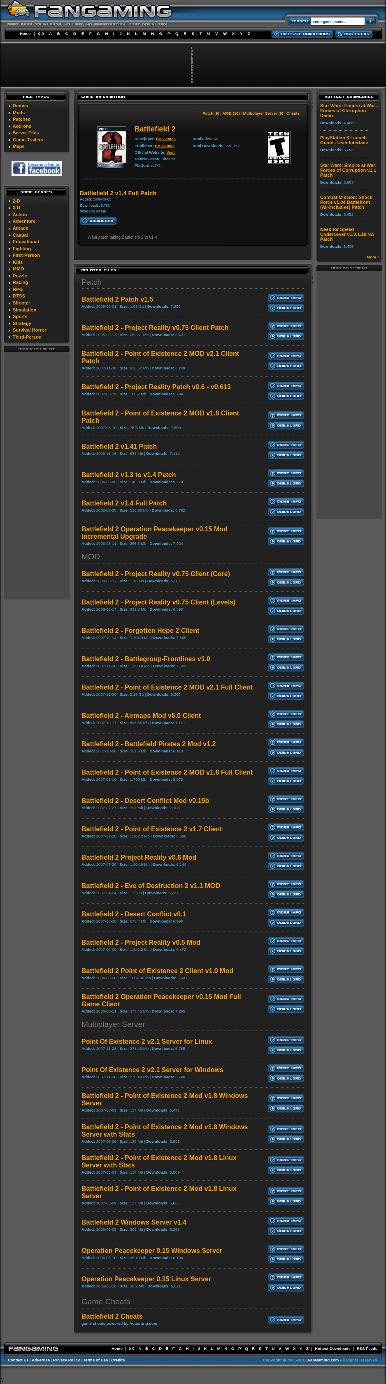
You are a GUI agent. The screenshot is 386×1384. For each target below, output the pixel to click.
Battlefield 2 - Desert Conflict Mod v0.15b (145, 800)
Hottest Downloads (333, 1348)
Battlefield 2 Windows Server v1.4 (133, 1222)
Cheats (293, 113)
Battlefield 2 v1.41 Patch (119, 446)
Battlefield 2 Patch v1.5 (117, 299)
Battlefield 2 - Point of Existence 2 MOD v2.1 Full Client (167, 687)
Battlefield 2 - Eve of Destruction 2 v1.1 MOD (150, 885)
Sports (20, 316)
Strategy (22, 323)
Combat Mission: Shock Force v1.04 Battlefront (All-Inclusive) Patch (346, 202)
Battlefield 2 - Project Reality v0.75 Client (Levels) (158, 602)
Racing (20, 282)
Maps (19, 146)
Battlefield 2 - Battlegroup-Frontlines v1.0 (145, 658)
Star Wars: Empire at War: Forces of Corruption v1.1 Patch (348, 170)
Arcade (20, 228)
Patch (91, 282)
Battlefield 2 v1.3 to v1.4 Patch (128, 474)
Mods (19, 112)
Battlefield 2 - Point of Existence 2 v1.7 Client (151, 829)
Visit (171, 152)
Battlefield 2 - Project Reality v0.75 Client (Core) (155, 573)
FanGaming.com (323, 1360)
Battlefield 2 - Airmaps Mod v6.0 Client (141, 715)
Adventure (24, 221)
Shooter (21, 302)
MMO (18, 268)
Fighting (22, 248)
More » (373, 257)
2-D (16, 200)
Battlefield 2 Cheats (111, 1316)
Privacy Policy (66, 1360)
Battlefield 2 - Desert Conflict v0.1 (133, 914)
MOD (90, 556)
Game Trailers (28, 139)
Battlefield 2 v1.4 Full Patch (124, 503)
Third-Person (27, 336)
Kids (18, 262)
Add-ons (22, 126)
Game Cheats (105, 1301)
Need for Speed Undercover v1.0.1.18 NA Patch (347, 234)
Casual (20, 235)
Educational (26, 241)
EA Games (166, 138)
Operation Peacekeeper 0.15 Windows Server (151, 1250)
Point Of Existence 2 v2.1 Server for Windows (152, 1069)
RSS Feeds (367, 1348)
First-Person (26, 255)
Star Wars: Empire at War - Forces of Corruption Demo (349, 110)
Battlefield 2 (155, 129)
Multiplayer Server (113, 1024)
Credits (118, 1360)
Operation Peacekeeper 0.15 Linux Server (146, 1279)
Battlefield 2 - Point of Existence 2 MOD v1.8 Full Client (167, 772)
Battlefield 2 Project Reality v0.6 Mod (138, 857)
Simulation (24, 309)
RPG (18, 289)
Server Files (26, 132)
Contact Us (18, 1360)
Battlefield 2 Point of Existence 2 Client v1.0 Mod (157, 970)
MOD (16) (231, 113)
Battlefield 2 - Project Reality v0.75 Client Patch (154, 327)
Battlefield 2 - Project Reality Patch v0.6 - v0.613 (156, 386)
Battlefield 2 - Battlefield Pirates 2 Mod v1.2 (148, 743)
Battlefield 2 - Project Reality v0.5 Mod (140, 942)
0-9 (41, 33)
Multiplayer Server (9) (263, 113)
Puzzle (20, 275)
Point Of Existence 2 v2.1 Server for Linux (146, 1041)
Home (25, 33)
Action (20, 214)
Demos (20, 105)
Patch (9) (210, 113)
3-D (16, 207)
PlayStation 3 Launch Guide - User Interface (344, 140)
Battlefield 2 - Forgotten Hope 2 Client (140, 630)
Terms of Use (95, 1360)
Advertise (41, 1360)
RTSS (19, 295)
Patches (21, 119)
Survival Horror (29, 330)
